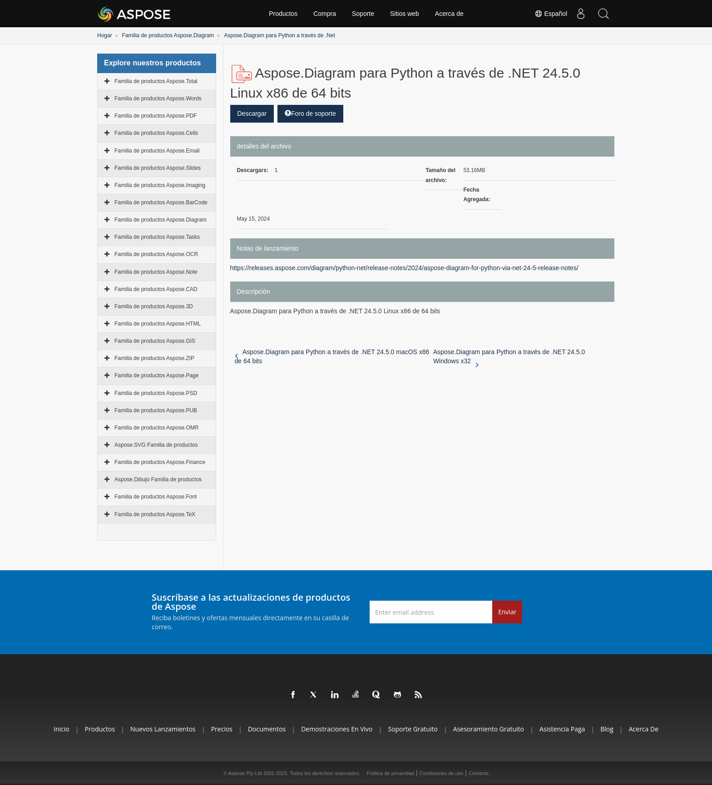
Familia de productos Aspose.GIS (154, 341)
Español (550, 14)
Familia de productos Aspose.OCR (156, 254)
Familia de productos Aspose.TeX (154, 514)
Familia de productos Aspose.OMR (156, 428)
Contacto (479, 773)
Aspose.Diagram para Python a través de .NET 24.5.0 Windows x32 (509, 356)
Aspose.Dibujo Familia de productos (158, 479)
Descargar (252, 113)
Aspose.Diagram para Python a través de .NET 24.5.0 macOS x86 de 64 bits (332, 356)
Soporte (363, 13)
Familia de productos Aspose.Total (156, 81)
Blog (606, 729)
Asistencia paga (562, 729)
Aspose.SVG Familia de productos (156, 445)
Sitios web (404, 13)
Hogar (104, 35)
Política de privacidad (390, 773)
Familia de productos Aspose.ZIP (154, 358)
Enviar (507, 611)
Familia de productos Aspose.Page (156, 375)
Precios (221, 729)
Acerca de (449, 13)
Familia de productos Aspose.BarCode (161, 202)
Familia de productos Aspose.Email (156, 151)
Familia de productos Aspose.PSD (155, 393)
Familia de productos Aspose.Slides (157, 168)
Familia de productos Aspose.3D (153, 306)
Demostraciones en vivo (336, 729)
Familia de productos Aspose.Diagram (168, 35)
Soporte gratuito (413, 729)
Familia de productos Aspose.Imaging (159, 185)
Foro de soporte (310, 113)
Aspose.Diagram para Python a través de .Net (279, 35)
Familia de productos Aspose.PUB (155, 410)
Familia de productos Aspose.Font (155, 497)
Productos (283, 13)
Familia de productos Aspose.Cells (156, 133)
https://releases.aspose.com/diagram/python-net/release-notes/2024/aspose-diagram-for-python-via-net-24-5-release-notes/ (404, 268)
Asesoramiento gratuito (488, 729)
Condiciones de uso (442, 773)
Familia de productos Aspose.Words (158, 98)
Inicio (61, 729)
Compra (324, 13)
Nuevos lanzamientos (163, 729)
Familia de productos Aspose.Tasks (157, 237)
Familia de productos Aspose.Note (156, 272)
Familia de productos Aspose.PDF (155, 116)
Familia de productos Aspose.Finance (159, 462)
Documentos (267, 729)
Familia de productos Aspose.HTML (157, 324)
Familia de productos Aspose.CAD (156, 289)
